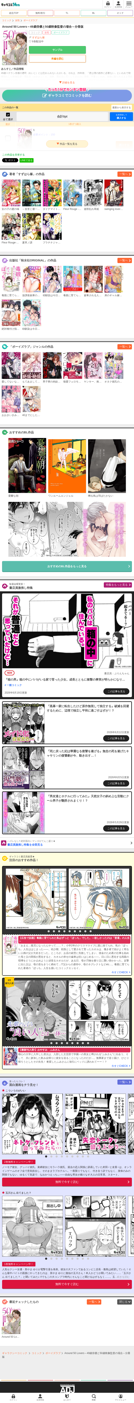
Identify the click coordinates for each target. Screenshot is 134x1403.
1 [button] (43, 931)
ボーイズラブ (30, 20)
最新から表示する (121, 107)
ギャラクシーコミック (14, 1353)
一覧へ (124, 174)
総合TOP (13, 13)
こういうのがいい (15, 1090)
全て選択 (8, 119)
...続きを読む (122, 1276)
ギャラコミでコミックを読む (67, 93)
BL (93, 13)
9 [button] (85, 931)
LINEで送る (27, 160)
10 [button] (91, 931)
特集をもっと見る (117, 584)
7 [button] (75, 931)
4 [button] (59, 931)
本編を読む (57, 58)
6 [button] (70, 931)
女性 (17, 20)
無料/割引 (40, 13)
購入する (121, 116)
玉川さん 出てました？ (18, 1192)
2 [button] (49, 931)
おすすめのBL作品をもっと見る (66, 566)
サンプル (57, 49)
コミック (6, 20)
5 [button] (64, 931)
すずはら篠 (38, 37)
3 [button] (54, 931)
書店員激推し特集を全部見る (69, 842)
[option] (35, 898)
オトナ (120, 13)
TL (67, 13)
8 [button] (80, 931)
